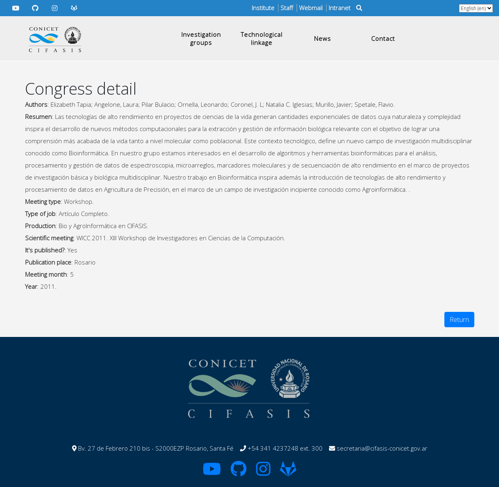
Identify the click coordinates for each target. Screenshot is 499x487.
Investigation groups (201, 38)
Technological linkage (261, 38)
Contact (383, 38)
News (322, 38)
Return (459, 319)
